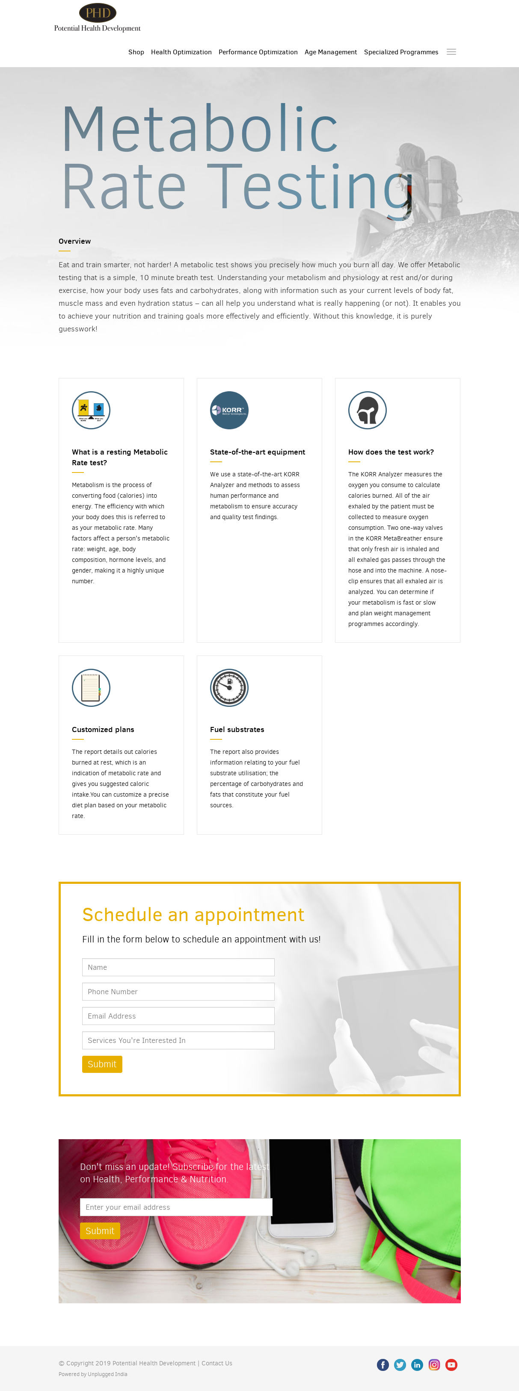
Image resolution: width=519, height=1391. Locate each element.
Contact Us (217, 1363)
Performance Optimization (258, 51)
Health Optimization (181, 51)
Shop (136, 51)
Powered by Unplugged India (93, 1374)
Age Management (331, 51)
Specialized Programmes (401, 51)
